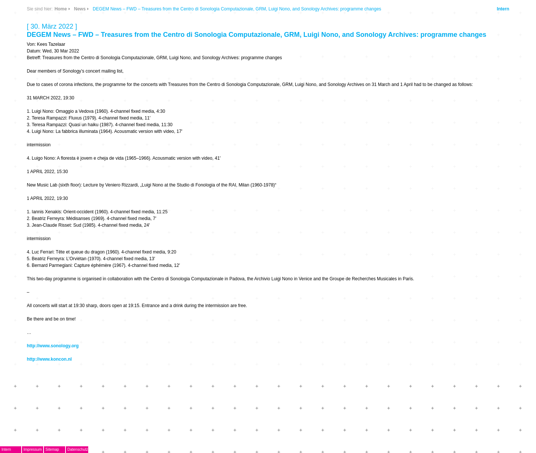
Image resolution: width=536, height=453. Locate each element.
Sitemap (52, 449)
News (80, 9)
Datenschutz (77, 449)
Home (60, 9)
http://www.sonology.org (53, 345)
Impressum (32, 449)
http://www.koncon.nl (49, 359)
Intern (503, 9)
